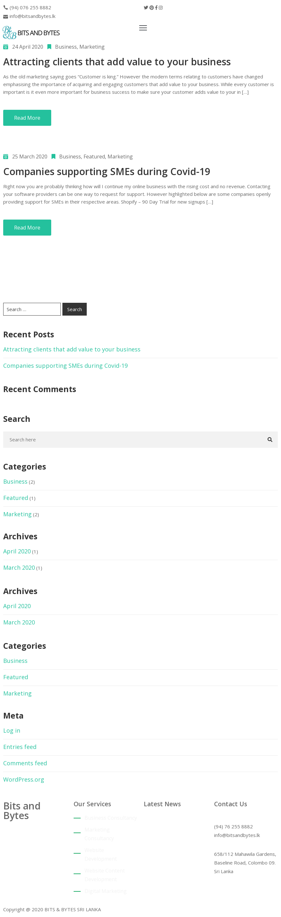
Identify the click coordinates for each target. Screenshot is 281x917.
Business (66, 46)
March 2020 (19, 567)
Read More (27, 117)
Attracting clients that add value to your (173, 825)
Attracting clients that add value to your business (117, 61)
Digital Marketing (105, 891)
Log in (11, 730)
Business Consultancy (110, 817)
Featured (94, 156)
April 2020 (17, 551)
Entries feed (19, 747)
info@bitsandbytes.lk (32, 16)
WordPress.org (23, 779)
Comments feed (25, 763)
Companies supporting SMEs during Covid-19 (106, 171)
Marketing (92, 46)
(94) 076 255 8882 (30, 7)
